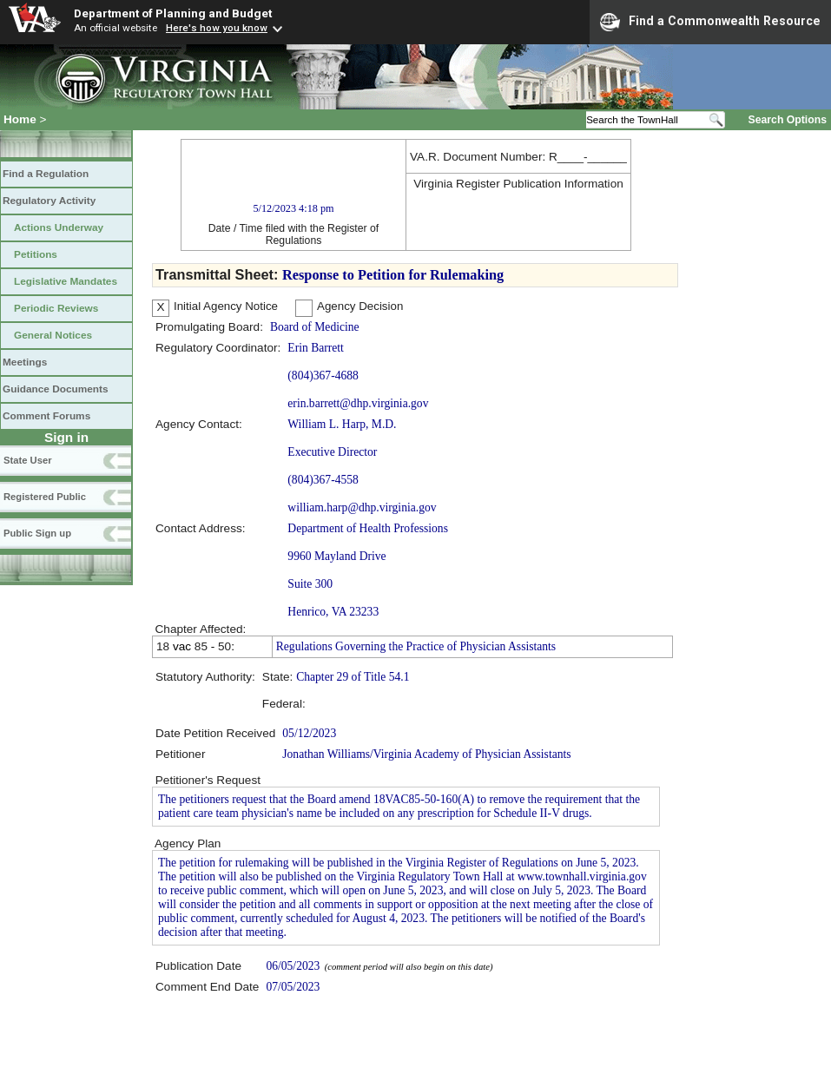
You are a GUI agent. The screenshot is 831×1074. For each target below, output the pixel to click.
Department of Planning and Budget (173, 13)
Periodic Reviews (56, 308)
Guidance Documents (56, 389)
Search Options (788, 120)
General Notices (53, 335)
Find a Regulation (46, 174)
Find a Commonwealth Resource (710, 21)
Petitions (35, 254)
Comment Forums (46, 416)
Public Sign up (37, 533)
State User (27, 460)
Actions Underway (58, 227)
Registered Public (44, 496)
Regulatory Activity (49, 200)
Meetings (25, 362)
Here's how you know (216, 28)
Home (19, 119)
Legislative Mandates (65, 281)
